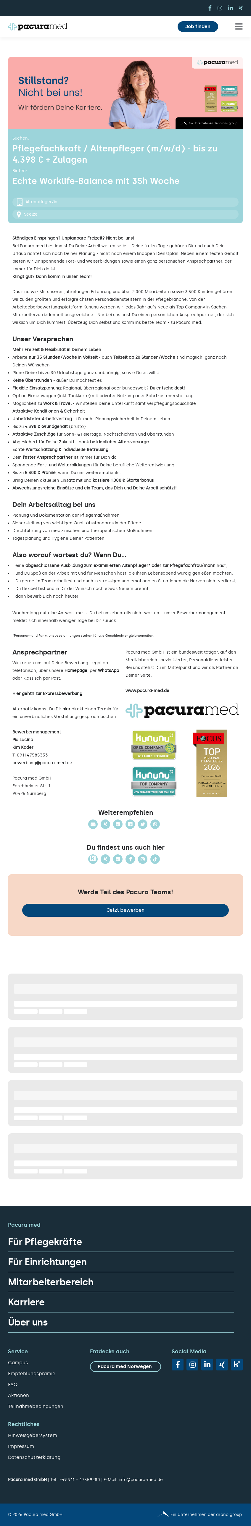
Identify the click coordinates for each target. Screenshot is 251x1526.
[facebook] (210, 8)
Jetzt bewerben (125, 910)
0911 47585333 (32, 755)
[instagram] (220, 8)
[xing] (241, 8)
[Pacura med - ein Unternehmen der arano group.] (187, 1514)
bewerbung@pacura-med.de (42, 762)
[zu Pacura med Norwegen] (125, 1366)
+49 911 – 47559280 (80, 1479)
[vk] (237, 1364)
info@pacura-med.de (141, 1479)
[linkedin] (230, 8)
